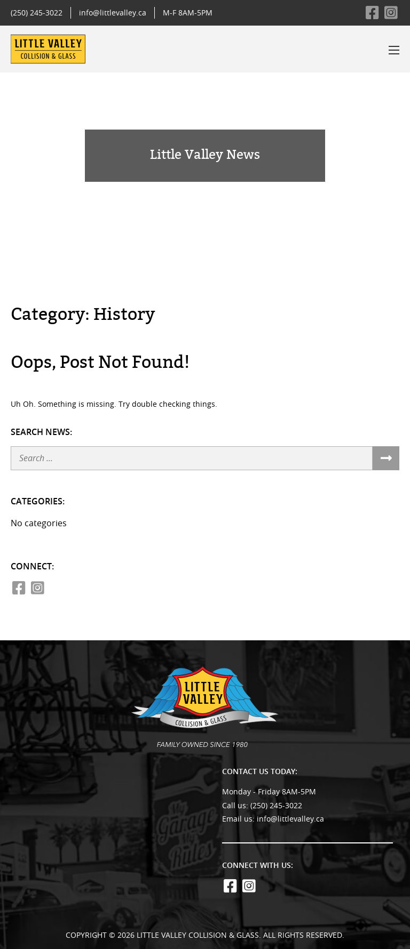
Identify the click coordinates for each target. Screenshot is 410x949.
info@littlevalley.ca (112, 12)
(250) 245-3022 (36, 12)
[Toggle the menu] (394, 50)
